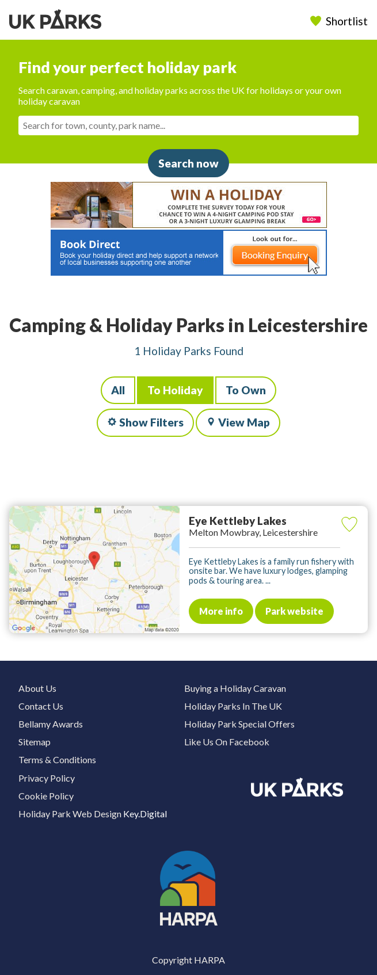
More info (221, 610)
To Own (246, 390)
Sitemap (34, 741)
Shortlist (340, 21)
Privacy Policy (46, 777)
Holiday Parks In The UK (233, 705)
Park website (294, 610)
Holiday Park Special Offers (239, 723)
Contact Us (40, 705)
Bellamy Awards (50, 723)
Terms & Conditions (57, 759)
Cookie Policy (46, 795)
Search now (188, 163)
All (118, 390)
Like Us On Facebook (226, 741)
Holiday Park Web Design (69, 813)
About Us (37, 688)
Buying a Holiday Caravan (235, 688)
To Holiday (175, 390)
